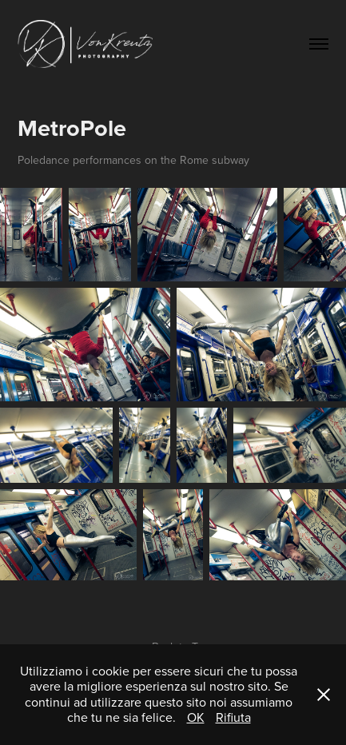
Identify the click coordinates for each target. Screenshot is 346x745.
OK (196, 717)
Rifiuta (233, 717)
